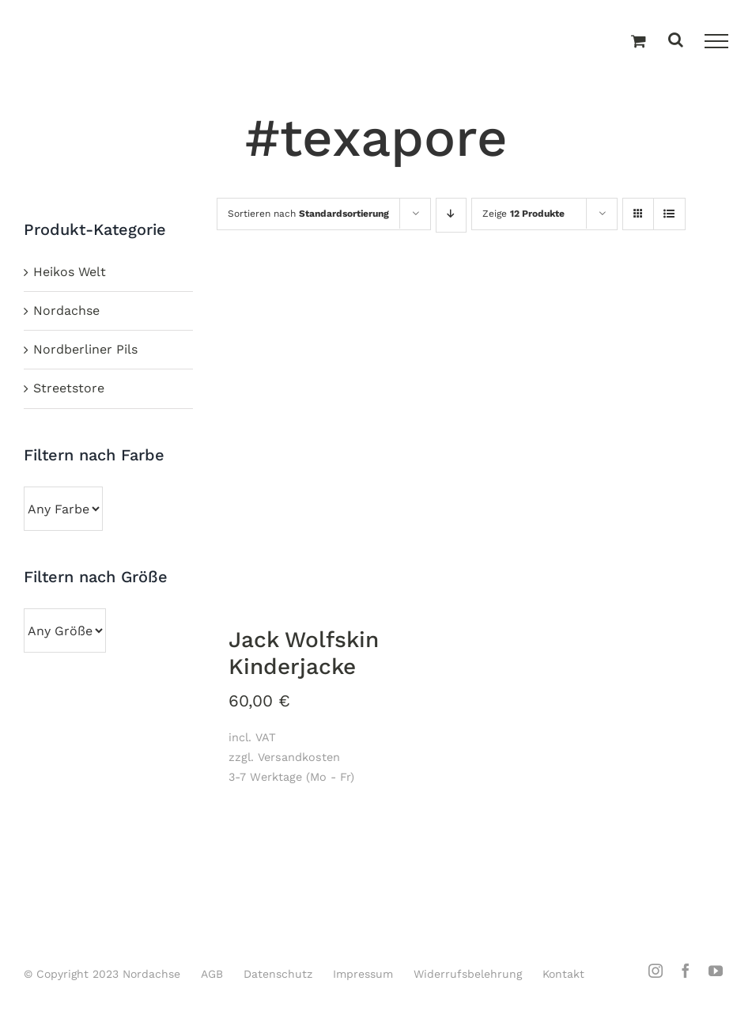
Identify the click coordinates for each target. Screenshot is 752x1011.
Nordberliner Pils (85, 349)
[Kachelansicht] (638, 200)
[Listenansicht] (669, 215)
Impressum (363, 973)
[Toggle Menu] (716, 41)
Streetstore (68, 388)
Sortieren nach (308, 213)
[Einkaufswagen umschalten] (638, 41)
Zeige (523, 213)
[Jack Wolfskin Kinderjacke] (341, 444)
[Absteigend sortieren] (451, 215)
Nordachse (66, 310)
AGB (212, 973)
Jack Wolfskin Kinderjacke (304, 653)
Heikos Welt (69, 271)
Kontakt (563, 973)
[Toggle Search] (675, 41)
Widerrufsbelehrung (468, 973)
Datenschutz (278, 973)
